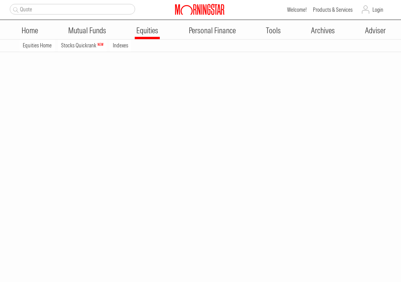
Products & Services (332, 9)
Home (30, 30)
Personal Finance (212, 30)
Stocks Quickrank (82, 45)
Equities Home (37, 45)
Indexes (120, 45)
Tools (273, 30)
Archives (323, 30)
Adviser (375, 30)
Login (377, 9)
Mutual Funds (87, 30)
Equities (147, 30)
